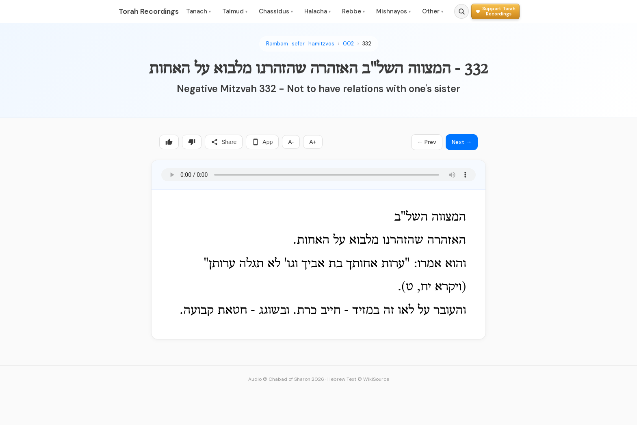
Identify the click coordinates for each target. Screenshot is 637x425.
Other (432, 11)
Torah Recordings (149, 11)
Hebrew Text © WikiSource (358, 379)
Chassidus (276, 11)
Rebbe (353, 11)
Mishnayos (393, 11)
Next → (462, 142)
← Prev (426, 142)
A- (291, 142)
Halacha (317, 11)
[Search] (461, 11)
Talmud (234, 11)
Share (223, 142)
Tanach (198, 11)
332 (366, 43)
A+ (312, 142)
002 (348, 43)
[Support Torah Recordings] (495, 11)
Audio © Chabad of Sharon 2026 (286, 379)
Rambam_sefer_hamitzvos (300, 43)
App (262, 142)
